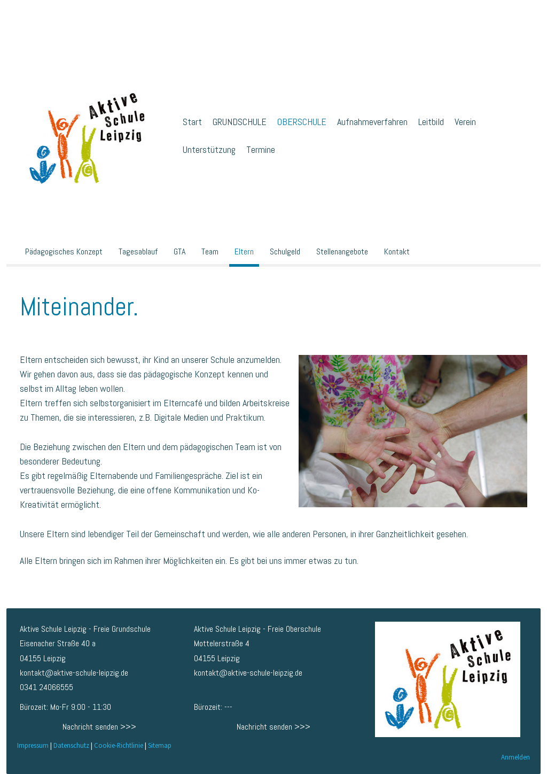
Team (209, 251)
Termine (260, 149)
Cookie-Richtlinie (118, 745)
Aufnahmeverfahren (372, 121)
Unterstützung (209, 149)
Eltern (244, 251)
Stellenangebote (342, 251)
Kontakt (397, 251)
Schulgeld (285, 251)
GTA (179, 251)
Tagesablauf (138, 251)
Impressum (33, 745)
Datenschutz (71, 745)
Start (192, 121)
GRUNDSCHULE (240, 121)
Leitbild (431, 121)
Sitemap (159, 745)
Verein (465, 121)
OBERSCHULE (301, 121)
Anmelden (515, 757)
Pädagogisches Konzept (64, 251)
